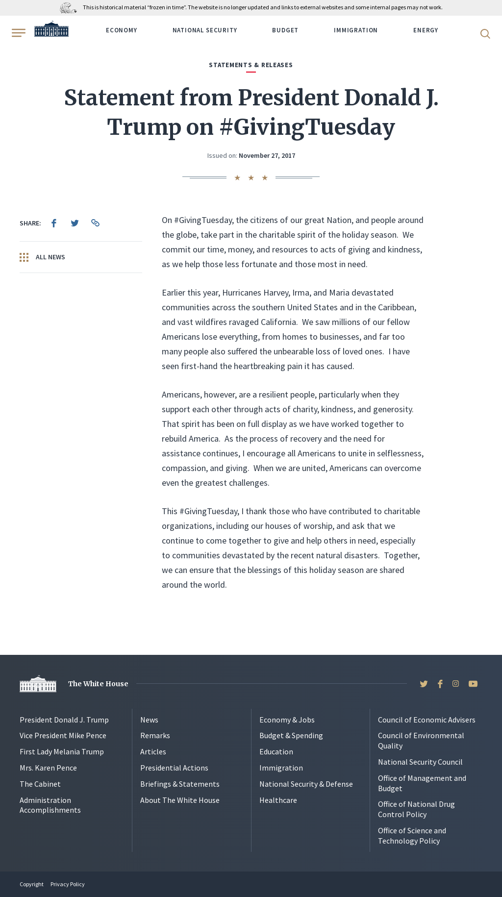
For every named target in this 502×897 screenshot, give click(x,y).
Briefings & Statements (180, 784)
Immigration (356, 30)
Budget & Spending (291, 735)
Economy (121, 30)
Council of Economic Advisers (427, 719)
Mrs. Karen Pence (48, 767)
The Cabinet (40, 784)
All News (42, 257)
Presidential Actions (174, 767)
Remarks (155, 735)
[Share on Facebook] (54, 223)
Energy (425, 30)
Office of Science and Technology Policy (412, 835)
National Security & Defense (306, 784)
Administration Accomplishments (50, 805)
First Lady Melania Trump (62, 751)
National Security (205, 30)
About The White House (180, 800)
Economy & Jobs (287, 719)
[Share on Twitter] (74, 223)
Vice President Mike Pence (63, 735)
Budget (285, 30)
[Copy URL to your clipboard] (95, 223)
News (149, 719)
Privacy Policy (67, 884)
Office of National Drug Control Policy (416, 809)
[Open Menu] (17, 33)
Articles (153, 751)
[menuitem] (54, 223)
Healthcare (278, 800)
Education (276, 751)
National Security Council (420, 762)
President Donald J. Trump (64, 719)
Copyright (32, 884)
